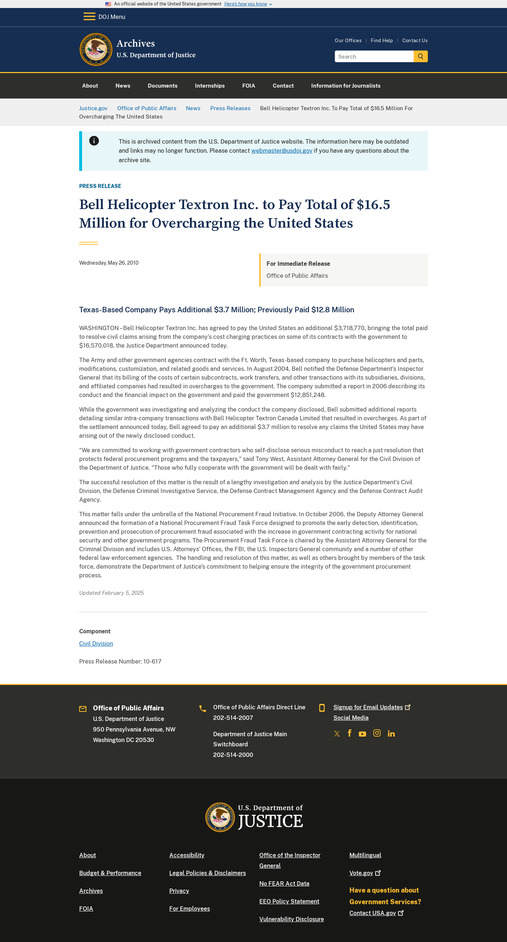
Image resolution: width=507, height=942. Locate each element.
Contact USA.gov (377, 913)
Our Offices (348, 40)
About (87, 855)
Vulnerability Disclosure (291, 919)
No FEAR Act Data (284, 883)
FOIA (86, 908)
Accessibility (186, 855)
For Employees (189, 908)
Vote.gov (365, 873)
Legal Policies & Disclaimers (207, 873)
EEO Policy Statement (289, 901)
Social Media (351, 717)
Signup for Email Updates (372, 707)
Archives (91, 890)
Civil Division (96, 643)
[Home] (138, 63)
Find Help (382, 40)
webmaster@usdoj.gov (281, 150)
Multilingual (365, 855)
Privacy (179, 890)
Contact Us (415, 40)
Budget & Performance (110, 873)
